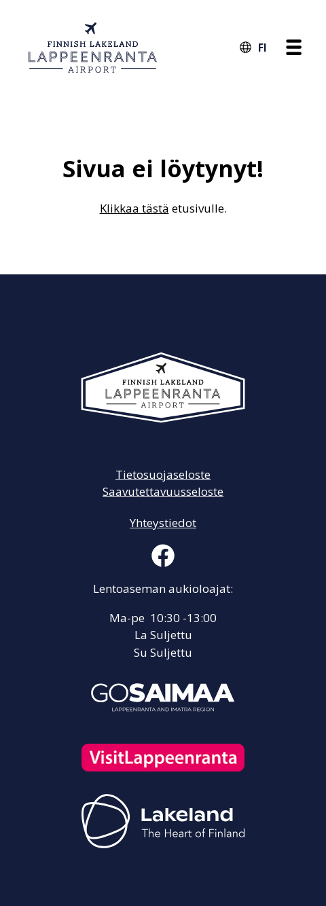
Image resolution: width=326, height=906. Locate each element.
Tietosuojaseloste (163, 474)
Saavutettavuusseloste (163, 491)
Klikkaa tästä (134, 208)
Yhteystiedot (163, 522)
